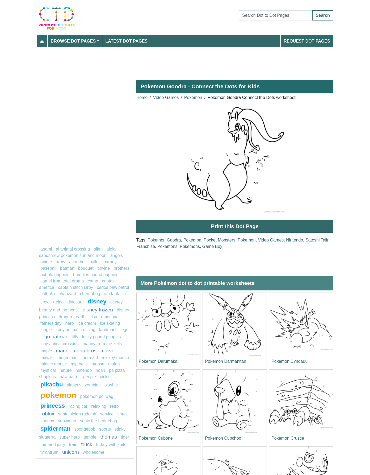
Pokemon (247, 240)
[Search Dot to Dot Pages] (276, 15)
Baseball (48, 268)
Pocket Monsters (219, 240)
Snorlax (47, 421)
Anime (46, 262)
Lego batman (54, 336)
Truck (86, 444)
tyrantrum (49, 452)
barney (109, 262)
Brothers (121, 268)
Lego (124, 329)
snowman (67, 421)
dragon (65, 317)
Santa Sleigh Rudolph (77, 414)
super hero (70, 437)
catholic (48, 293)
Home (142, 97)
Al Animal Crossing (73, 249)
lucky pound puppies (101, 337)
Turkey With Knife (111, 444)
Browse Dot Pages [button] (73, 41)
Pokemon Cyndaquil (290, 361)
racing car (78, 406)
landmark (108, 329)
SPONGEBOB (84, 429)
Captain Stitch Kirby (75, 287)
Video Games (166, 97)
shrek (122, 414)
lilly (75, 337)
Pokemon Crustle (287, 438)
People (89, 376)
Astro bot (77, 262)
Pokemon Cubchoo (223, 438)
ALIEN (98, 249)
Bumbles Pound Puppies (95, 274)
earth (80, 317)
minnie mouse (53, 364)
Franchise (145, 246)
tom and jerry (52, 444)
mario (62, 350)
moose (98, 364)
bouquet (86, 268)
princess (52, 405)
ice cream (87, 323)
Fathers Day (50, 323)
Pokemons (167, 246)
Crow (44, 302)
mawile (47, 357)
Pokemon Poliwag (96, 396)
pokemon (58, 394)
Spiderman (55, 428)
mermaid (89, 357)
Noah (100, 370)
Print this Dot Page (235, 226)
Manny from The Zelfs (102, 343)
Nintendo (294, 240)
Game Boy (212, 246)
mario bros (84, 350)
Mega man (67, 357)
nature (66, 370)
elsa (93, 317)
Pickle (105, 376)
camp (93, 281)
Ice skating (110, 323)
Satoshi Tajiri (317, 240)
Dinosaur (76, 302)
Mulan (114, 364)
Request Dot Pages (307, 41)
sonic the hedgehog (98, 421)
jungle (46, 329)
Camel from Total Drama (62, 281)
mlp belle (79, 364)
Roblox (47, 413)
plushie (111, 385)
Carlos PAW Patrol (113, 287)
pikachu (51, 384)
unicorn (70, 452)
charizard (67, 293)
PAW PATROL (69, 376)
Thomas (108, 437)
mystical (48, 370)
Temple (90, 437)
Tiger (125, 437)
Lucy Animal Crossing (59, 343)
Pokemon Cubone (156, 438)
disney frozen (98, 309)
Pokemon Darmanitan (225, 361)
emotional (110, 317)
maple (46, 351)
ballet (95, 262)
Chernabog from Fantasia (103, 293)
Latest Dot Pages (127, 41)
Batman (67, 268)
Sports (105, 429)
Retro (114, 406)
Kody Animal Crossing (75, 329)
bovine (103, 268)
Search (323, 15)
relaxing (98, 406)
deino (58, 302)
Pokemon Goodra (164, 240)
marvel (108, 350)
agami (46, 249)
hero (69, 323)
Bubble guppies (54, 274)
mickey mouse (115, 357)
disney (97, 301)
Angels (116, 255)
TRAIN (73, 444)
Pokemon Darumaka (158, 361)
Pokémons (190, 246)
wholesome (93, 452)
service (106, 414)
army (60, 262)
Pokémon (193, 97)
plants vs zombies (83, 385)
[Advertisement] (185, 61)
